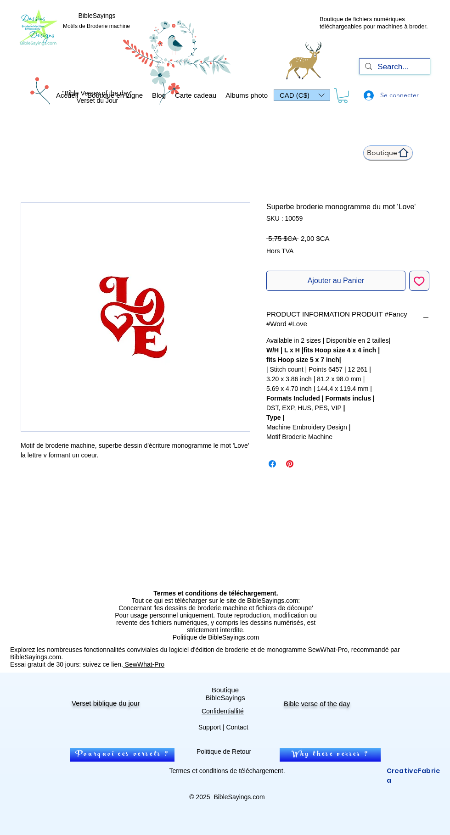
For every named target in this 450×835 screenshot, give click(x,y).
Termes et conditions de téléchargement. (227, 770)
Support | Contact (223, 727)
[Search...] (394, 67)
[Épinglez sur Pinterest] (289, 463)
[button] (302, 95)
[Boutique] (388, 152)
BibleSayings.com (239, 797)
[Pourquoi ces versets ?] (122, 755)
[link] (343, 95)
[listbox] (302, 95)
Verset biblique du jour (106, 703)
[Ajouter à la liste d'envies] (419, 281)
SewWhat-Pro (143, 664)
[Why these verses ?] (330, 755)
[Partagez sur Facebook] (272, 463)
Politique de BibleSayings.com (216, 637)
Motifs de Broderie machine (96, 26)
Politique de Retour (224, 751)
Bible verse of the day (317, 703)
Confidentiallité (223, 711)
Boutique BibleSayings (225, 693)
